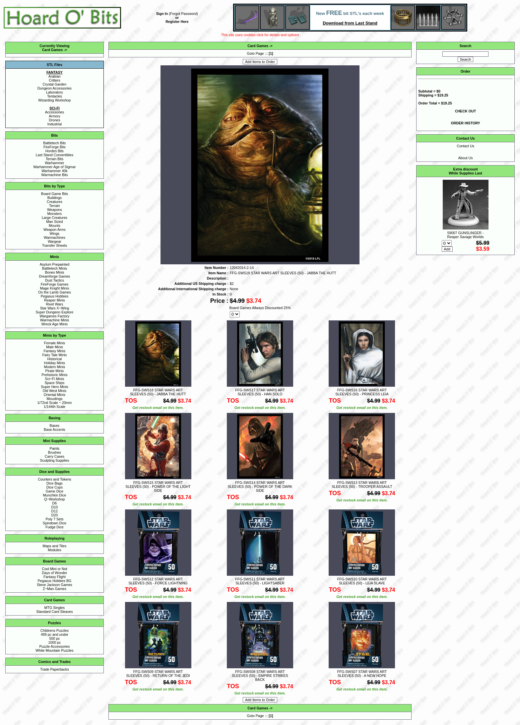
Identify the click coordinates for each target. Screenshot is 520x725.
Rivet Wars (54, 304)
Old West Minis (54, 391)
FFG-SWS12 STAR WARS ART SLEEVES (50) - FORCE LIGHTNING (157, 581)
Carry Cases (54, 456)
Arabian (54, 76)
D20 (54, 515)
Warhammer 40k (54, 171)
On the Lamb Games (54, 292)
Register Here (176, 22)
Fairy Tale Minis (54, 355)
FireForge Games (55, 284)
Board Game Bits (54, 194)
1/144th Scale (54, 407)
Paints (55, 448)
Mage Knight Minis (54, 288)
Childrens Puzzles (54, 630)
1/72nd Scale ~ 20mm (54, 403)
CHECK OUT (465, 111)
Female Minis (54, 343)
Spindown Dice (54, 523)
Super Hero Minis (54, 387)
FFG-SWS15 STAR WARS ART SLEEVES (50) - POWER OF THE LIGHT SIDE (157, 487)
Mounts (54, 226)
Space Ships (54, 383)
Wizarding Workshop (54, 100)
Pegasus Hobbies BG (54, 581)
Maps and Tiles (55, 546)
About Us (465, 158)
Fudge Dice (54, 527)
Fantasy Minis (55, 351)
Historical (54, 359)
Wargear (54, 241)
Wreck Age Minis (54, 324)
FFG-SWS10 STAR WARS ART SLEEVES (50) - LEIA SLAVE (362, 581)
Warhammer (54, 163)
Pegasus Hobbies (55, 296)
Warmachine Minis (54, 320)
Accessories (54, 112)
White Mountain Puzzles (54, 650)
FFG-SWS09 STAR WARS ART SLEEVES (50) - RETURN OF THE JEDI (158, 674)
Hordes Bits (54, 151)
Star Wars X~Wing (54, 308)
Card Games (52, 50)
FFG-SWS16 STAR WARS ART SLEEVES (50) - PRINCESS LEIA (362, 392)
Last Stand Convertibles (54, 155)
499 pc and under (54, 634)
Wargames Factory (55, 316)
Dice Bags (54, 483)
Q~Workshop (54, 499)
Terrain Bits (54, 159)
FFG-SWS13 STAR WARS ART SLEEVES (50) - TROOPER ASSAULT (362, 485)
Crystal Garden (55, 84)
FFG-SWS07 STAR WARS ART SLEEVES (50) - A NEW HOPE (362, 674)
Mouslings (54, 399)
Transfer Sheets (54, 245)
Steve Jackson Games (54, 585)
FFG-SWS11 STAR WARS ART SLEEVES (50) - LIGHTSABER (260, 581)
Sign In (162, 14)
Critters (54, 80)
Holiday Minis (54, 363)
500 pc (54, 638)
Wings (55, 233)
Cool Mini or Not (54, 569)
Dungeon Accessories (54, 88)
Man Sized (54, 222)
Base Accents (54, 429)
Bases (55, 426)
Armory (54, 116)
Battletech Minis (54, 268)
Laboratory (54, 92)
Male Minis (54, 347)
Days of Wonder (54, 573)
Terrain (54, 206)
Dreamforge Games (54, 276)
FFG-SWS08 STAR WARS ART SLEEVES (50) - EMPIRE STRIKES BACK (260, 676)
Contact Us (465, 146)
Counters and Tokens (54, 479)
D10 (54, 507)
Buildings (54, 198)
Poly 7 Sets (54, 519)
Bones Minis (54, 272)
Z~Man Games (54, 589)
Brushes (54, 452)
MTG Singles (54, 608)
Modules (54, 550)
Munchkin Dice (54, 495)
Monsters (54, 214)
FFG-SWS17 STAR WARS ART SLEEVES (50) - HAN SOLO (260, 392)
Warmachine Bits (54, 175)
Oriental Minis (54, 395)
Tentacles (54, 96)
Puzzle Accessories (54, 646)
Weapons (54, 210)
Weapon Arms (54, 229)
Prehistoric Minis (54, 375)
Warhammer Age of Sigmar (54, 167)
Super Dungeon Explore (55, 312)
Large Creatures (54, 218)
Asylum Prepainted (54, 264)
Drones (54, 120)
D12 (54, 511)
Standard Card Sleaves (54, 612)
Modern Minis (54, 367)
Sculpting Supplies (54, 460)
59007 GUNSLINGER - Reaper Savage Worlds (465, 235)
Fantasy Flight (54, 577)
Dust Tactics (54, 280)
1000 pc (54, 642)
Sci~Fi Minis (54, 379)
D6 (54, 503)
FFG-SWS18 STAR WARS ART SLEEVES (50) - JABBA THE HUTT (158, 392)
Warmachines (54, 237)
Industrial (54, 124)
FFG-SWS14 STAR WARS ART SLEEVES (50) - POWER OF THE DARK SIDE (260, 487)
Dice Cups (54, 487)
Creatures (54, 202)
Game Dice (54, 491)
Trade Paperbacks (54, 669)
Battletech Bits (54, 143)
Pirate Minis (54, 371)
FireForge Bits (54, 147)
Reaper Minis (54, 300)
